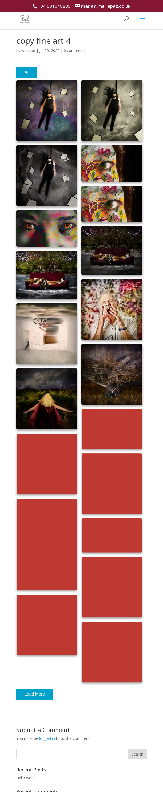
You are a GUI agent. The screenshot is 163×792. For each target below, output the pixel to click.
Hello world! (26, 777)
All (27, 72)
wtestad (28, 50)
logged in (47, 738)
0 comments (75, 50)
